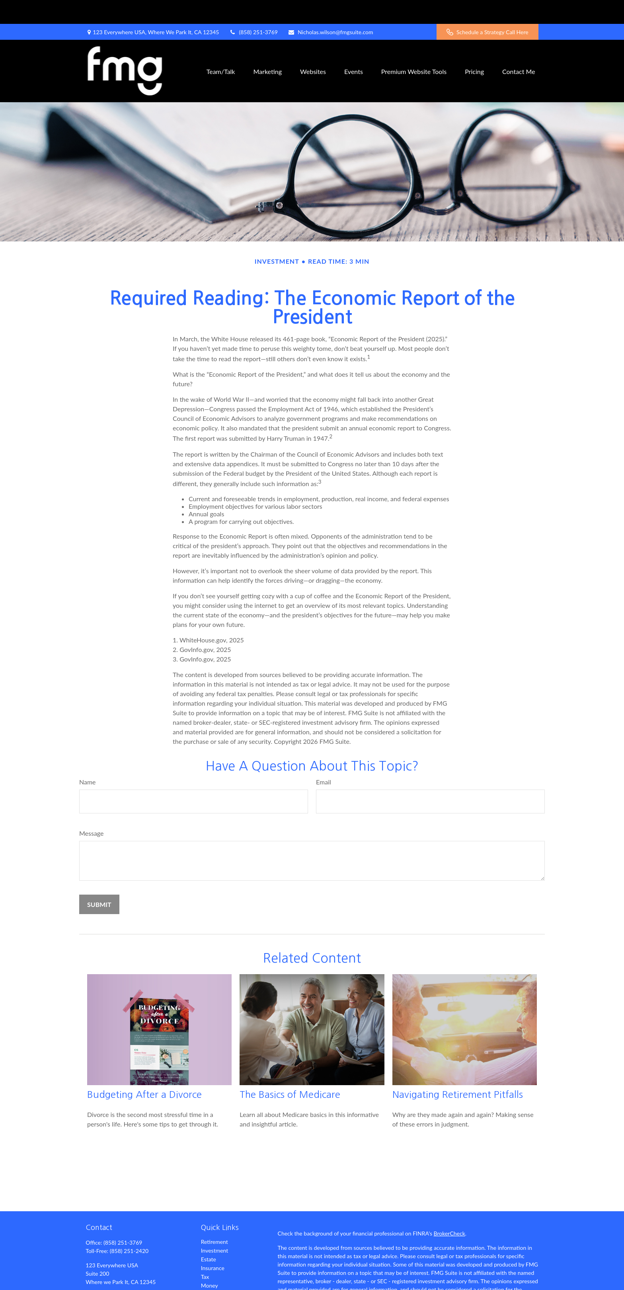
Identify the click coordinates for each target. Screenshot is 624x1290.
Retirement (214, 1217)
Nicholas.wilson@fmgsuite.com (330, 8)
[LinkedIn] (118, 1284)
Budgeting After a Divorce (144, 1070)
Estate (208, 1235)
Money (209, 1261)
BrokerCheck (449, 1209)
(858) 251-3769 (253, 8)
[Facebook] (91, 1284)
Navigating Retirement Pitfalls (457, 1070)
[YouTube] (132, 1284)
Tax (205, 1252)
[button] (220, 47)
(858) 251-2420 (129, 1227)
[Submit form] (99, 880)
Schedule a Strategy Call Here (487, 8)
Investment (214, 1226)
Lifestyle (211, 1270)
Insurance (212, 1244)
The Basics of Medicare (290, 1070)
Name (87, 758)
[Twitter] (104, 1284)
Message (91, 809)
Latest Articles (218, 1279)
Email (323, 758)
